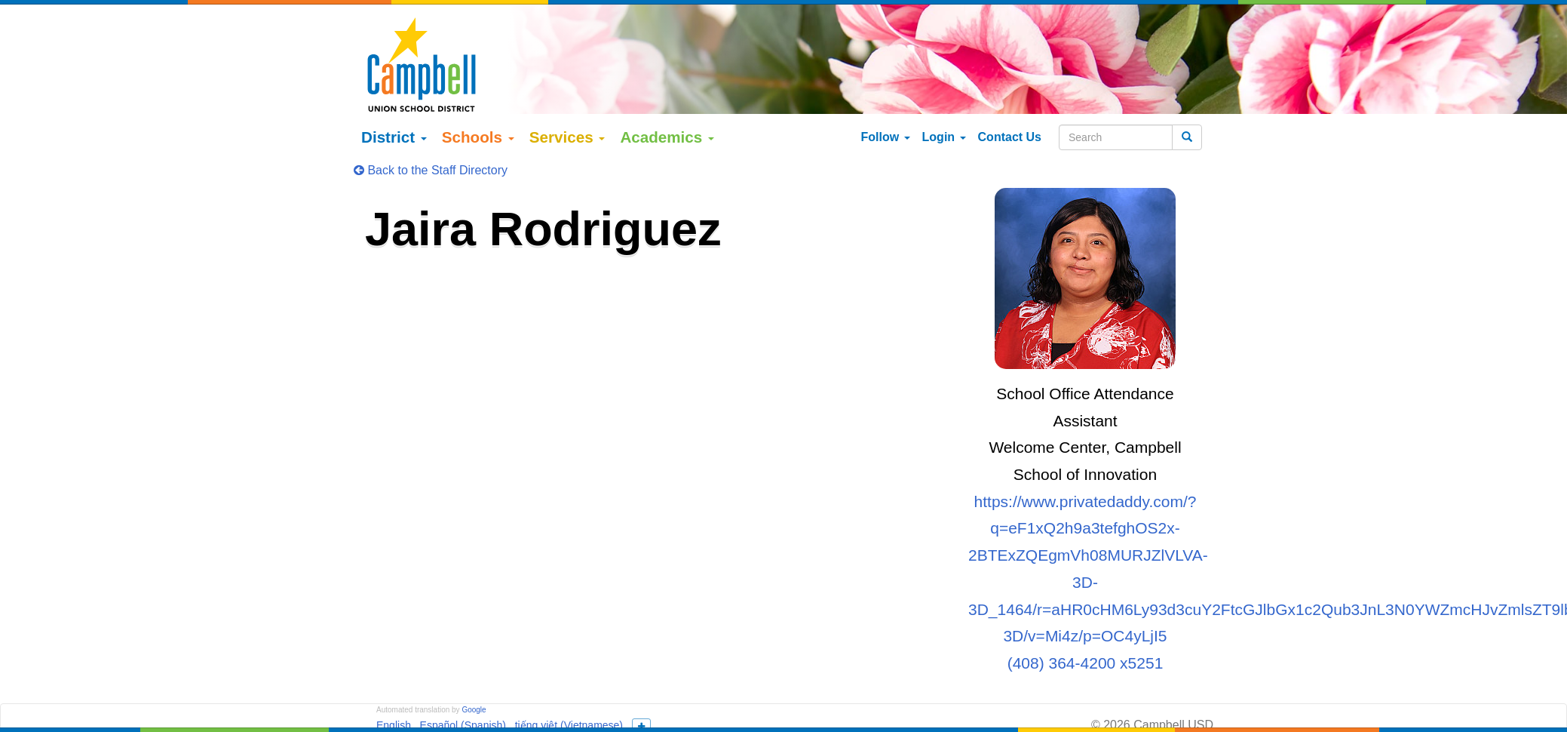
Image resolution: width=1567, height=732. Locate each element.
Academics (667, 113)
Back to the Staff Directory (431, 146)
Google (474, 687)
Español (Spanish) (463, 703)
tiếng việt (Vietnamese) (569, 703)
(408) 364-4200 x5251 (1085, 639)
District (394, 113)
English (393, 703)
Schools (478, 113)
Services (567, 113)
